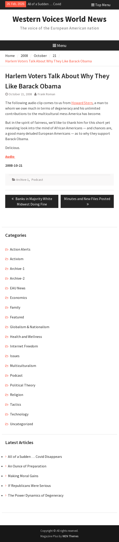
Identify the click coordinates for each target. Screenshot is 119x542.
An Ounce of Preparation (27, 466)
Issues (15, 356)
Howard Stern (82, 102)
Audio (10, 156)
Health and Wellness (26, 336)
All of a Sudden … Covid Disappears (35, 456)
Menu (59, 45)
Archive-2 (17, 278)
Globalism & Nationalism (29, 327)
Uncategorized (21, 424)
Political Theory (22, 385)
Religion (16, 394)
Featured (17, 317)
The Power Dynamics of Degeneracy (35, 495)
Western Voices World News (59, 19)
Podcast (37, 180)
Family (15, 307)
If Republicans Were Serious (29, 485)
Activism (16, 258)
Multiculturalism (23, 365)
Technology (19, 414)
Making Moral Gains (23, 476)
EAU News (17, 288)
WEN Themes (70, 536)
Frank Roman (46, 94)
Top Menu (100, 4)
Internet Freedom (24, 346)
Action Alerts (20, 249)
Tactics (15, 404)
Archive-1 (22, 180)
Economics (18, 297)
